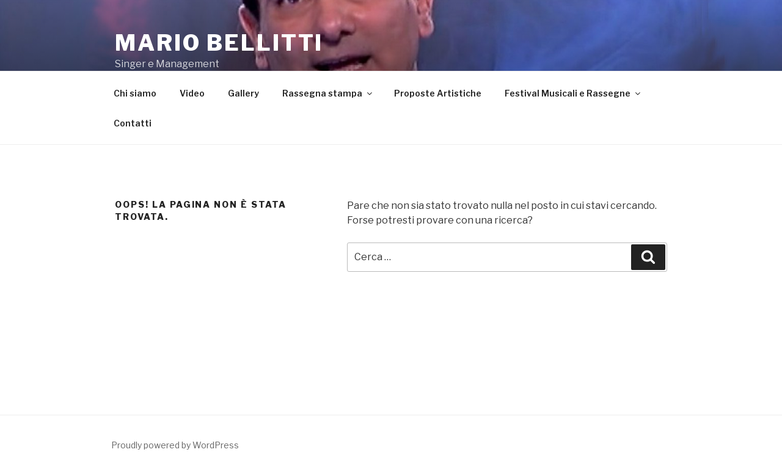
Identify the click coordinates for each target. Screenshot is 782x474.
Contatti (133, 123)
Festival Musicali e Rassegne (573, 93)
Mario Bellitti (219, 42)
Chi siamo (135, 93)
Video (192, 93)
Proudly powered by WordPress (175, 445)
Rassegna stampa (328, 93)
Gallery (243, 93)
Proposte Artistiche (437, 93)
